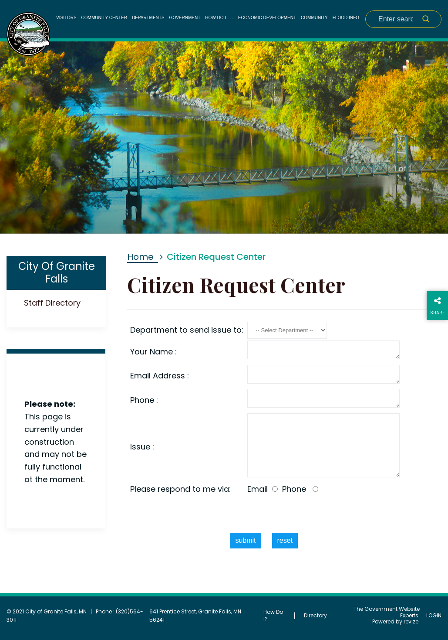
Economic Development (267, 17)
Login (433, 616)
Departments (148, 17)
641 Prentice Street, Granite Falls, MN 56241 (195, 615)
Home (140, 257)
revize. (412, 621)
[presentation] (264, 514)
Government (185, 17)
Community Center (104, 17)
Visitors (66, 17)
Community (314, 17)
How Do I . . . (219, 17)
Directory (315, 615)
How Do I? (273, 615)
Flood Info (346, 17)
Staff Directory (52, 302)
